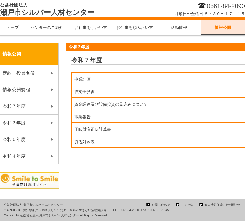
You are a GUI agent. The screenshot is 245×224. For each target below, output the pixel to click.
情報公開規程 (16, 89)
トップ (12, 27)
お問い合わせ (161, 205)
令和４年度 (14, 156)
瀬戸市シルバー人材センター (47, 9)
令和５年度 (14, 139)
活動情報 (179, 27)
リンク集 (187, 205)
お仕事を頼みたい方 (134, 27)
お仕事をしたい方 (91, 27)
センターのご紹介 (47, 27)
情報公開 (223, 27)
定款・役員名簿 (19, 73)
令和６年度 (14, 122)
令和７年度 (14, 106)
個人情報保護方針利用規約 (222, 205)
